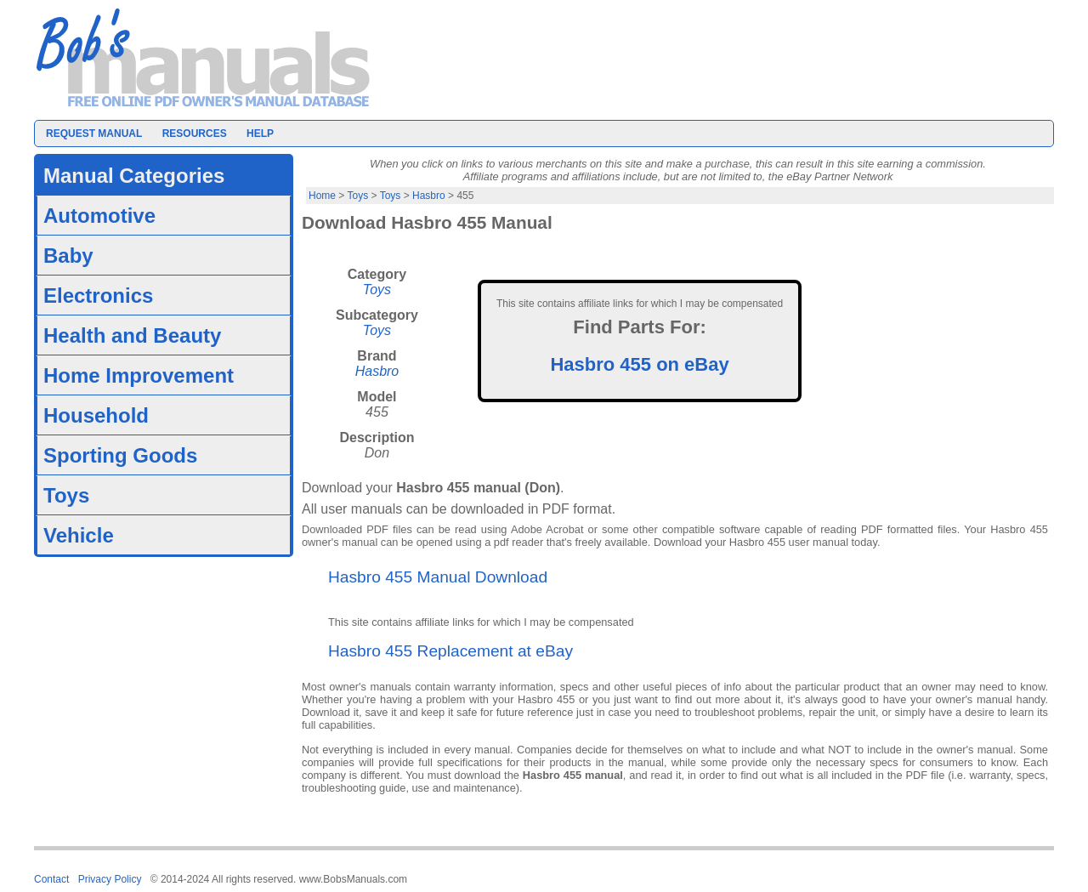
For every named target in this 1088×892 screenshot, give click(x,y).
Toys (357, 196)
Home (322, 196)
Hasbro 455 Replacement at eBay (450, 651)
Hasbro (428, 196)
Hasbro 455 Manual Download (437, 577)
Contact (51, 879)
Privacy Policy (110, 879)
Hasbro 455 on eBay (639, 364)
